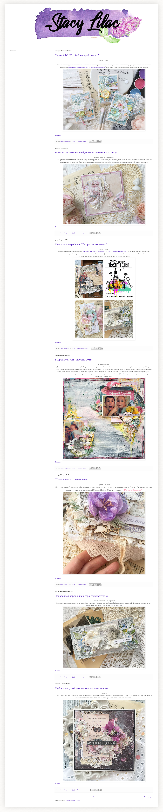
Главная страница (99, 797)
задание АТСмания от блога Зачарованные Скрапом (86, 67)
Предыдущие (148, 797)
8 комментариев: (82, 141)
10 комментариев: (82, 789)
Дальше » (58, 135)
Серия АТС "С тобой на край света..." (77, 55)
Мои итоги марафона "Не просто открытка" (81, 244)
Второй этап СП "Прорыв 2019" (74, 359)
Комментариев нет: (82, 348)
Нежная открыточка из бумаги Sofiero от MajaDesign (86, 152)
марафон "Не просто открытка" (94, 251)
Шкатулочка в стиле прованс (72, 479)
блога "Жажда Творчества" (117, 251)
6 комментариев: (82, 584)
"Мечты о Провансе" (133, 490)
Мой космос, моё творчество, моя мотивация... (82, 688)
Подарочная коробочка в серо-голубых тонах (81, 595)
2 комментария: (81, 468)
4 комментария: (81, 233)
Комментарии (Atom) (72, 800)
